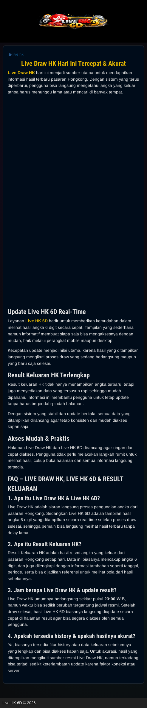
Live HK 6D (36, 320)
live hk (18, 54)
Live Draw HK (21, 72)
